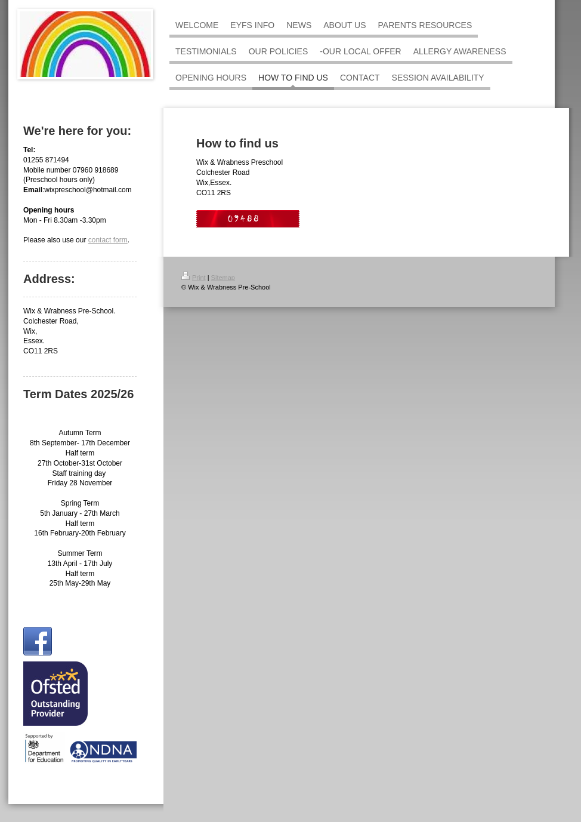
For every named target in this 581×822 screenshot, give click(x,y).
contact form (108, 240)
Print (193, 277)
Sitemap (223, 277)
